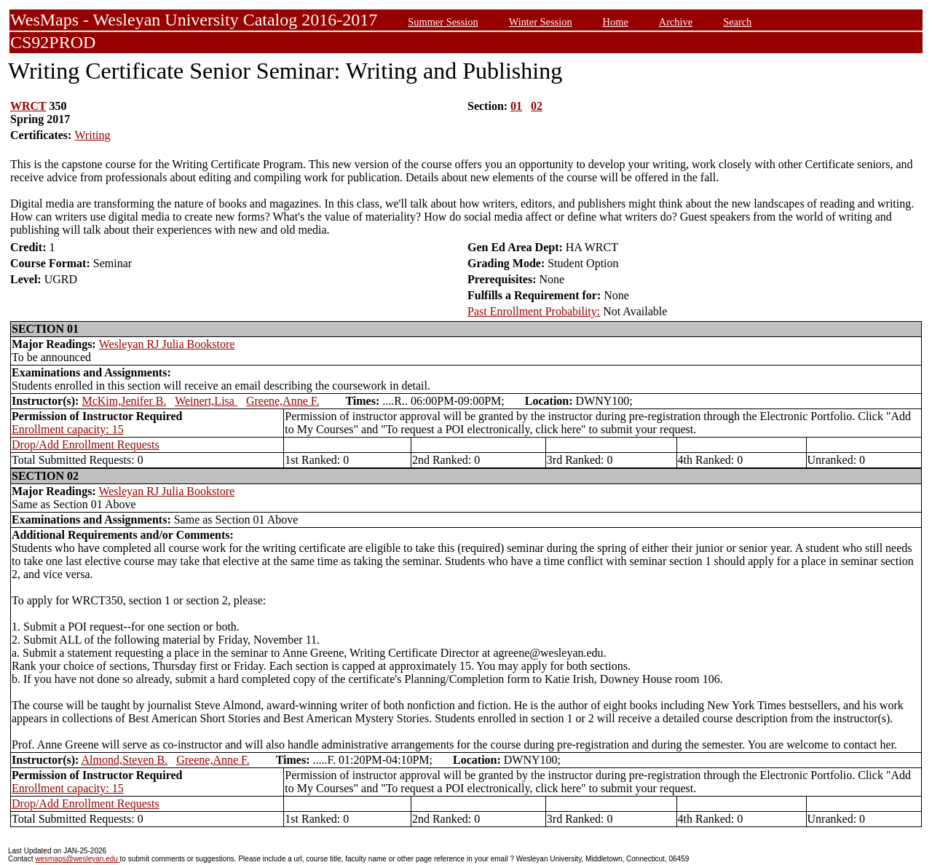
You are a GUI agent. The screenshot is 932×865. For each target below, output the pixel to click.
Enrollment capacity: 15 (68, 429)
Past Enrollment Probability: (533, 311)
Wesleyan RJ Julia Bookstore (167, 344)
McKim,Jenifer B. (124, 401)
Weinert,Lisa (206, 401)
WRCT (28, 106)
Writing (92, 135)
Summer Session (443, 22)
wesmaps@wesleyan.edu (77, 859)
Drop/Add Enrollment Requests (85, 444)
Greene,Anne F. (282, 401)
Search (737, 22)
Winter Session (540, 22)
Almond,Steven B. (125, 760)
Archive (675, 22)
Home (615, 22)
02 (536, 106)
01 (516, 106)
